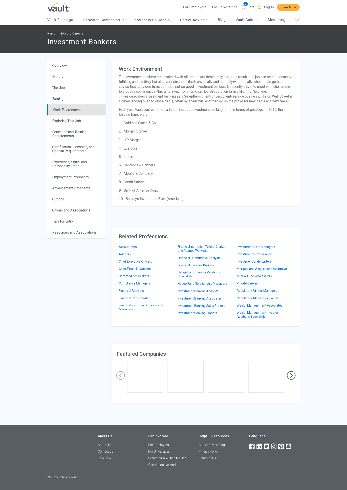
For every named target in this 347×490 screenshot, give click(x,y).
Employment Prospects (70, 177)
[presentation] (120, 375)
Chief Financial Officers (135, 269)
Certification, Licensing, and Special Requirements (73, 149)
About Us (104, 445)
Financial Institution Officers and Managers (141, 307)
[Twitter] (267, 446)
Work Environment (67, 110)
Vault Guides (247, 20)
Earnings (59, 99)
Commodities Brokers (134, 276)
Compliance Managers (134, 283)
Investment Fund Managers (256, 247)
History (58, 77)
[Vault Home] (58, 7)
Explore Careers (72, 33)
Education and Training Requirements (69, 134)
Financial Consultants (133, 298)
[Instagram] (274, 446)
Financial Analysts (131, 290)
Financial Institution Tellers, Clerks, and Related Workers (201, 248)
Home (51, 33)
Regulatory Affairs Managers (257, 290)
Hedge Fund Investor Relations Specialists (199, 274)
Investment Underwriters (254, 261)
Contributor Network (162, 465)
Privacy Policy (208, 451)
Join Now (288, 7)
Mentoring (276, 20)
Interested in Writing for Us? (167, 458)
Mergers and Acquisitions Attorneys (262, 269)
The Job (58, 88)
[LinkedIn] (259, 446)
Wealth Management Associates (259, 305)
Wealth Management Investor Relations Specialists (257, 314)
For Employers (195, 7)
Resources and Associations (74, 232)
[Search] (297, 20)
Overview (59, 65)
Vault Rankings (60, 20)
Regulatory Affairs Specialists (257, 298)
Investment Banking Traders (197, 313)
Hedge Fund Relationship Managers (202, 283)
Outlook (58, 199)
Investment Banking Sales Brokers (202, 305)
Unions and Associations (71, 210)
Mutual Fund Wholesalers (254, 276)
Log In (269, 7)
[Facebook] (252, 446)
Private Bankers (248, 283)
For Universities (225, 7)
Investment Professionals (255, 254)
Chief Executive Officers (135, 261)
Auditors (125, 254)
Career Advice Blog (212, 445)
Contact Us (105, 451)
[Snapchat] (289, 446)
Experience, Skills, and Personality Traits (69, 164)
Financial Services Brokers (196, 265)
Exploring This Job (66, 121)
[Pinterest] (281, 446)
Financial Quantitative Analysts (199, 258)
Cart (250, 7)
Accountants (128, 247)
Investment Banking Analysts (198, 291)
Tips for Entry (62, 221)
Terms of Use (208, 458)
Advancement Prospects (71, 188)
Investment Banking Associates (200, 298)
